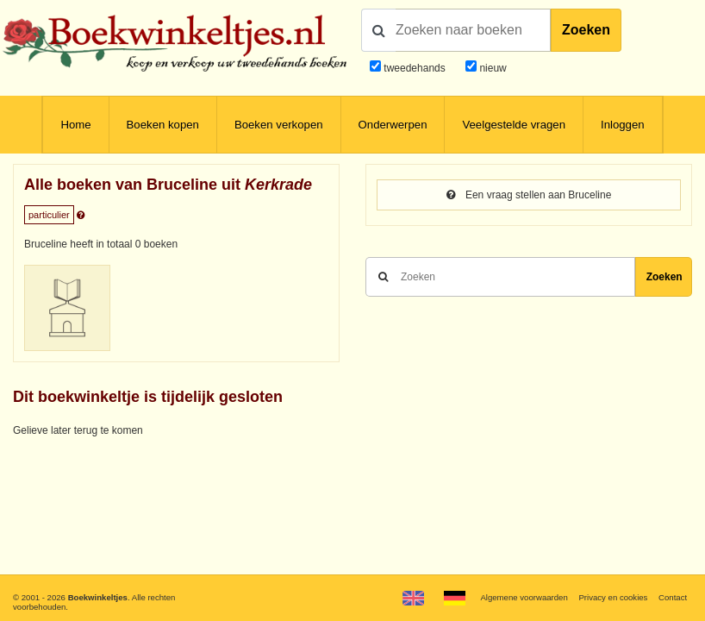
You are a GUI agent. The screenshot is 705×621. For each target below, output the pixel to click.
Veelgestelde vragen (513, 124)
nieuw (492, 68)
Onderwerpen (393, 124)
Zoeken (586, 29)
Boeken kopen (163, 124)
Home (75, 124)
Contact (672, 597)
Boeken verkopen (278, 124)
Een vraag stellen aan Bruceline (529, 195)
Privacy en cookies (612, 597)
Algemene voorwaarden (523, 597)
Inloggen (623, 124)
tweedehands (414, 68)
